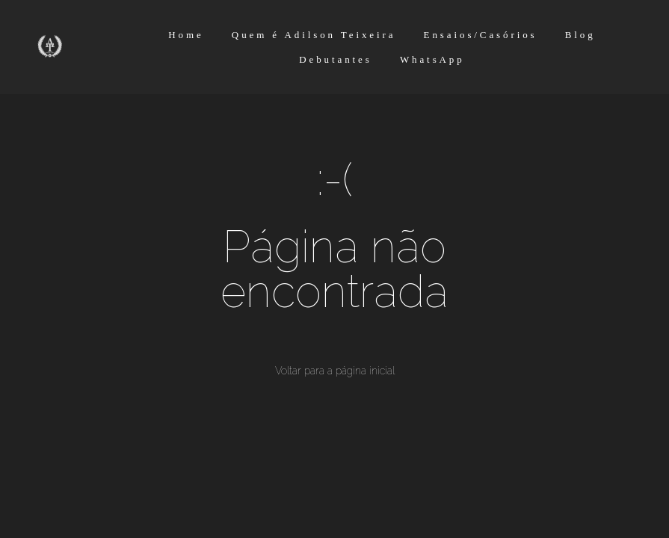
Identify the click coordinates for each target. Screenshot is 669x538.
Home (185, 34)
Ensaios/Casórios (480, 34)
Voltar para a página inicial (335, 370)
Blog (580, 34)
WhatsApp (432, 59)
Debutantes (335, 59)
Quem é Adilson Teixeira (314, 34)
